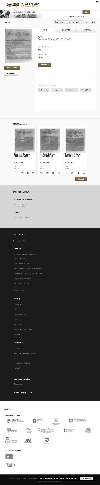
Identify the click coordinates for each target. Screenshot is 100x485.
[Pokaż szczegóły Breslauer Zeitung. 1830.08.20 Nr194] (84, 172)
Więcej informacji (71, 478)
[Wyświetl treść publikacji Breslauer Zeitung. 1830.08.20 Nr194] (78, 172)
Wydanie (17, 334)
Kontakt (16, 358)
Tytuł (15, 309)
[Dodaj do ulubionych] (87, 22)
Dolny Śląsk (86, 90)
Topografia (18, 305)
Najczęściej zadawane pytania (25, 353)
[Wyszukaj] (86, 12)
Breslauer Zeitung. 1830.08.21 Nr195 (47, 155)
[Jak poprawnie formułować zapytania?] (88, 16)
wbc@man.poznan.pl (22, 217)
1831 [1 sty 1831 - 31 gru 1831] (40, 49)
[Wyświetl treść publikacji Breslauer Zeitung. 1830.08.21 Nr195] (53, 172)
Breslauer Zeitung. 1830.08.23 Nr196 (22, 155)
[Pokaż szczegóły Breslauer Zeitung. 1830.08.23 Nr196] (33, 172)
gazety (40, 57)
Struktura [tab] (86, 30)
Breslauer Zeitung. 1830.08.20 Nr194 (73, 155)
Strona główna (19, 241)
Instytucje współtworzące (23, 278)
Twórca (16, 319)
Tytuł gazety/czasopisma (23, 329)
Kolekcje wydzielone (21, 263)
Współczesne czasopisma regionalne (28, 268)
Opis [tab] (45, 30)
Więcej (81, 179)
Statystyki (17, 368)
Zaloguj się (18, 384)
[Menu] (97, 2)
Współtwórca (19, 324)
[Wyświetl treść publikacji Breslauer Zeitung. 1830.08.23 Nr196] (27, 172)
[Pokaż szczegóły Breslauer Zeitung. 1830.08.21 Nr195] (58, 172)
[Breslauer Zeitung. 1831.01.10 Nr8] (18, 46)
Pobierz (10, 73)
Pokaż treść (12, 67)
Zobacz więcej (19, 291)
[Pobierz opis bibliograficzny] (21, 172)
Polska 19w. (43, 90)
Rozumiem (87, 478)
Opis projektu (19, 348)
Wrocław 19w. (72, 90)
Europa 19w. (57, 90)
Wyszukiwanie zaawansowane (74, 16)
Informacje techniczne (22, 363)
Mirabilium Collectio (21, 283)
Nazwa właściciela (20, 314)
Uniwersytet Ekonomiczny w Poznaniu (28, 273)
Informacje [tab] (65, 30)
